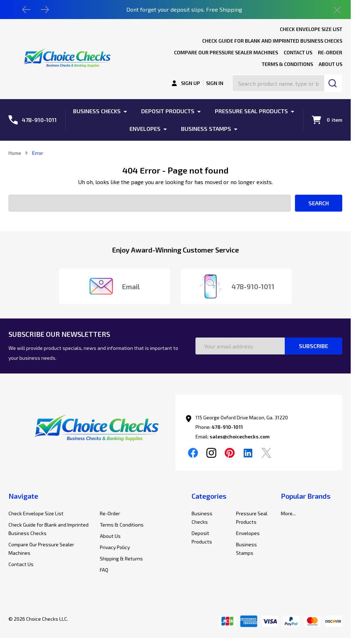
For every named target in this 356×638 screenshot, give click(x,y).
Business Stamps (206, 128)
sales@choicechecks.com (240, 436)
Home (14, 153)
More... (288, 513)
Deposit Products (167, 111)
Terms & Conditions (287, 64)
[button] (92, 429)
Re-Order (330, 52)
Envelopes (145, 128)
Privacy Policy (115, 547)
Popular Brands (306, 496)
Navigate (23, 496)
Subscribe (313, 345)
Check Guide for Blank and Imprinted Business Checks (272, 41)
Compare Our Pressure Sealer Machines (226, 52)
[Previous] (26, 9)
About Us (330, 64)
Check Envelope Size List (311, 29)
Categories (209, 496)
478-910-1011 (227, 427)
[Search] (333, 83)
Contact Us (298, 52)
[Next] (45, 9)
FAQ (104, 570)
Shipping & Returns (121, 558)
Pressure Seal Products (251, 111)
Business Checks (97, 111)
